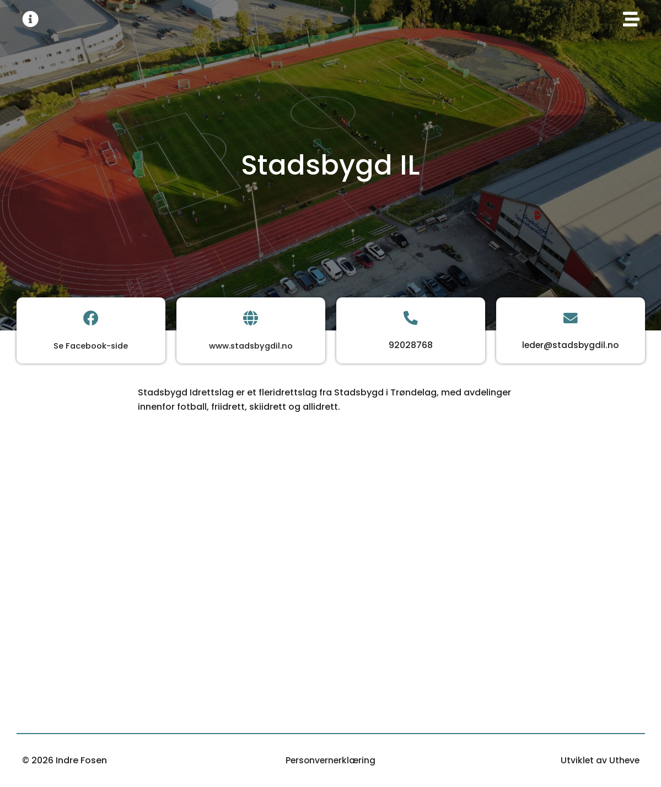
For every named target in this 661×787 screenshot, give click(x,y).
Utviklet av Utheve (599, 760)
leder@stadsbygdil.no (570, 345)
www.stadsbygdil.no (250, 346)
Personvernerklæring (330, 760)
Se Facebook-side (91, 346)
